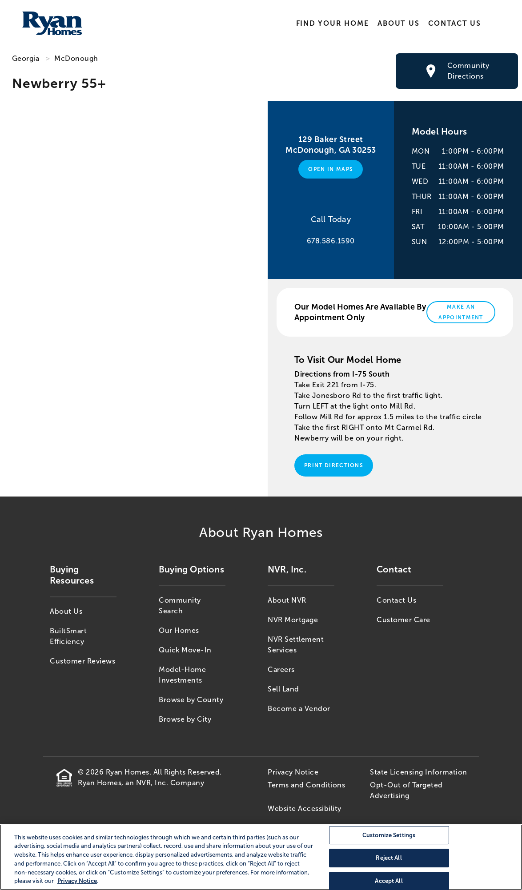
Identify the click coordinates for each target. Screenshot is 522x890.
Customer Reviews (82, 661)
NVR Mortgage (293, 620)
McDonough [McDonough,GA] (76, 58)
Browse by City (185, 719)
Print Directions (333, 465)
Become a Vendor (299, 708)
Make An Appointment (460, 312)
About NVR (287, 600)
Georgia (26, 58)
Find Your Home (332, 23)
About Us (398, 23)
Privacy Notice (293, 772)
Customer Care (403, 620)
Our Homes (179, 630)
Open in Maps (330, 169)
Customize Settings (388, 835)
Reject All (389, 857)
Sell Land (283, 689)
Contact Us (454, 23)
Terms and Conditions (306, 785)
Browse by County (191, 699)
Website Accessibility (304, 808)
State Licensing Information (418, 772)
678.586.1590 (331, 241)
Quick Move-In (185, 650)
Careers (281, 669)
